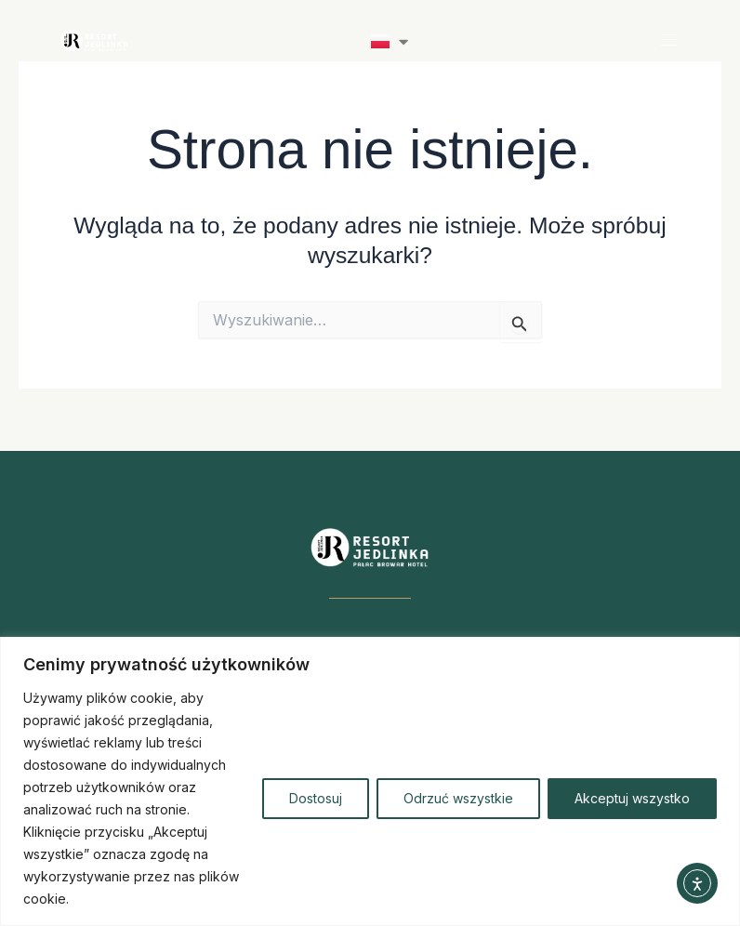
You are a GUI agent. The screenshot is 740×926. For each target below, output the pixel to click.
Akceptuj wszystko (632, 798)
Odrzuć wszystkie (458, 798)
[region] (370, 781)
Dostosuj (315, 798)
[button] (669, 40)
